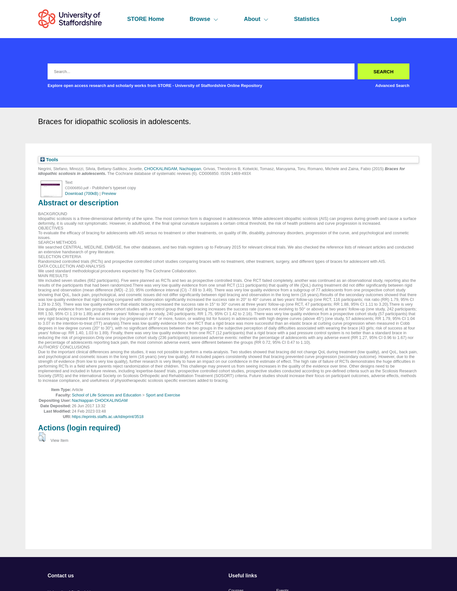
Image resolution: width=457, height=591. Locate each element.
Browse (203, 19)
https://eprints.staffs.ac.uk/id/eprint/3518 (107, 416)
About (256, 19)
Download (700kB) (81, 193)
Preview (109, 193)
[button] (41, 437)
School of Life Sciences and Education (106, 395)
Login (398, 19)
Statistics (306, 19)
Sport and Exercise (163, 395)
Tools (49, 159)
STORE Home (145, 19)
